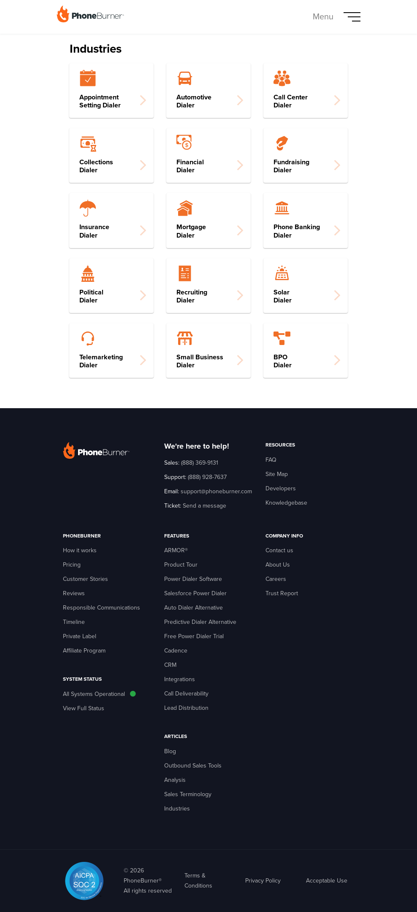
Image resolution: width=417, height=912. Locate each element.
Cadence (175, 650)
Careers (275, 579)
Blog (170, 751)
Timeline (74, 622)
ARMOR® (176, 550)
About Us (277, 564)
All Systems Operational (94, 694)
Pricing (72, 564)
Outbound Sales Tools (193, 765)
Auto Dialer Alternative (193, 607)
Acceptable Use (326, 880)
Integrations (179, 679)
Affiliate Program (84, 650)
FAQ (270, 459)
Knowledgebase (286, 502)
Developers (280, 488)
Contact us (279, 550)
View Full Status (83, 708)
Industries (177, 808)
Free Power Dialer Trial (194, 636)
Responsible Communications (101, 607)
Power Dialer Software (193, 579)
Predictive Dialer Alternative (200, 622)
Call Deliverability (186, 693)
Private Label (79, 636)
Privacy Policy (263, 880)
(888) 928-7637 (207, 477)
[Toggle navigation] (336, 17)
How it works (80, 550)
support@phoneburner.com (216, 491)
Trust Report (281, 593)
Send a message (204, 505)
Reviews (74, 593)
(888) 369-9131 (199, 462)
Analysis (175, 780)
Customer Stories (85, 579)
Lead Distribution (186, 707)
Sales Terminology (187, 794)
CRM (170, 665)
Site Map (276, 474)
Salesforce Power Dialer (195, 593)
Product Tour (181, 564)
